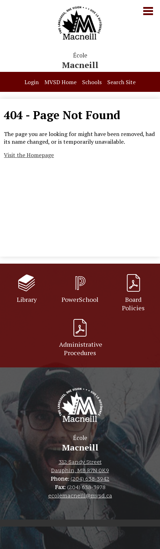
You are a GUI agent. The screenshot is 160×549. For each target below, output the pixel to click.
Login (31, 82)
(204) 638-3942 (90, 479)
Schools (92, 82)
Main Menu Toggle (148, 11)
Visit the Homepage (29, 155)
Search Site (121, 82)
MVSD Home (60, 82)
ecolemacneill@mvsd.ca (80, 496)
